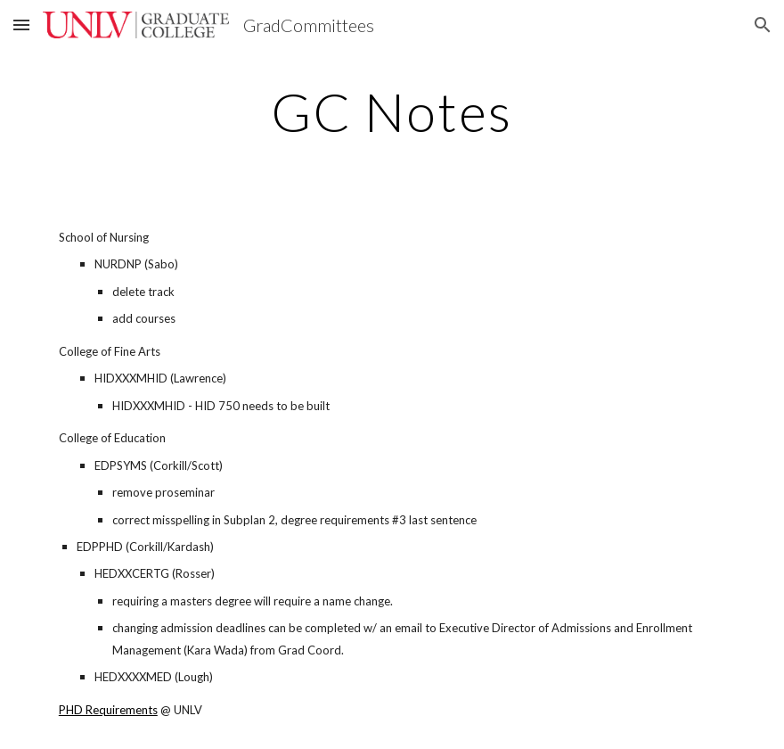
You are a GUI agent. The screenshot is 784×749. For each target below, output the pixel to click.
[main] (391, 111)
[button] (21, 24)
